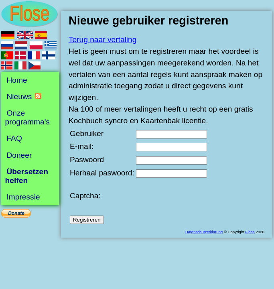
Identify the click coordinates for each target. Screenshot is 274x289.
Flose (249, 232)
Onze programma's (27, 117)
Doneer (19, 155)
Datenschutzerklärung (204, 232)
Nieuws (19, 96)
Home (16, 80)
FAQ (14, 138)
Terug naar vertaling (103, 39)
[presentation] (197, 196)
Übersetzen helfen (26, 176)
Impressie (23, 197)
